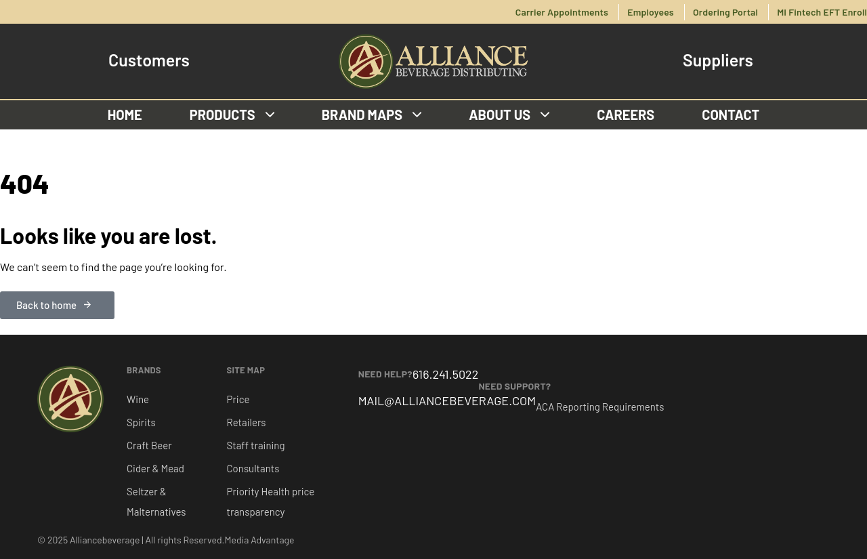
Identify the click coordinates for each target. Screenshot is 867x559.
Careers (625, 114)
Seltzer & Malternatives (156, 501)
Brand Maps (372, 114)
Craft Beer (149, 445)
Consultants (253, 468)
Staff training (256, 445)
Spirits (141, 422)
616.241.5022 (445, 374)
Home (125, 114)
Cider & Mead (155, 468)
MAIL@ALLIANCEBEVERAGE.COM (447, 400)
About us (509, 114)
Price (238, 399)
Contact (730, 114)
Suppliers (718, 60)
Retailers (246, 422)
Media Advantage (260, 539)
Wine (138, 399)
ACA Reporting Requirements (600, 406)
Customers (149, 60)
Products (232, 114)
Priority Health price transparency (271, 501)
